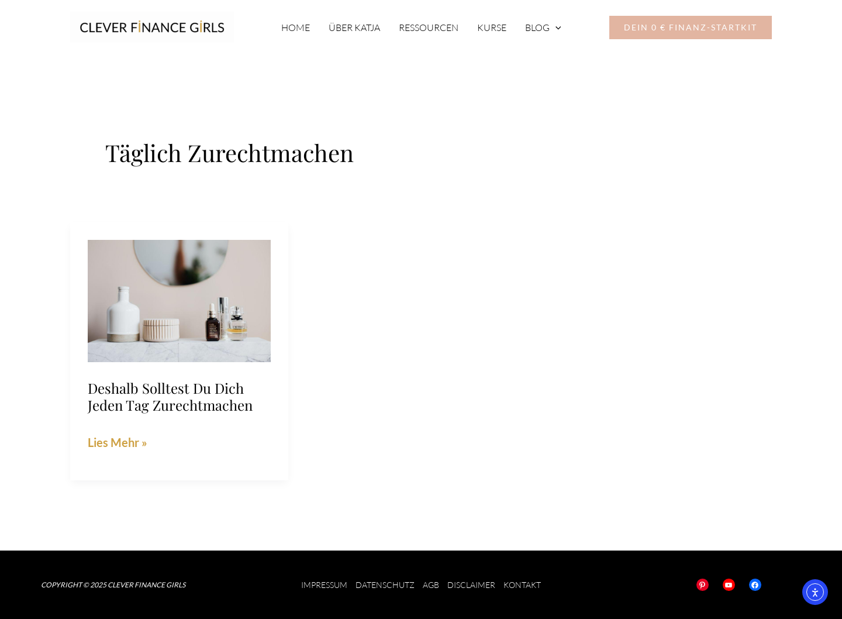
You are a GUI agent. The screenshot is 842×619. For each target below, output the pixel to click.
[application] (555, 27)
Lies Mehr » (117, 440)
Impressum (324, 585)
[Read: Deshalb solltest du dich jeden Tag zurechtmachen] (179, 299)
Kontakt (522, 585)
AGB (431, 585)
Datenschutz (385, 585)
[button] (690, 27)
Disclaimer (471, 585)
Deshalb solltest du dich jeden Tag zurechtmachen (170, 397)
